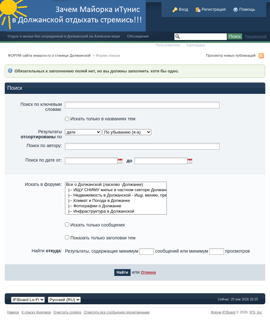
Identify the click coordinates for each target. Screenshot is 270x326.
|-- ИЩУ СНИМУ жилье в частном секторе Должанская (115, 190)
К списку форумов (36, 312)
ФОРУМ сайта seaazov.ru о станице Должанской (49, 55)
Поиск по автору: (44, 145)
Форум (216, 312)
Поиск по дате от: (43, 160)
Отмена (148, 272)
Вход (180, 9)
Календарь (195, 45)
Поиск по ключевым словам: (41, 107)
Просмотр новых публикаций (230, 55)
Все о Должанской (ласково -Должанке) (115, 184)
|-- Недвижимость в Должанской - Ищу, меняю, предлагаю (115, 195)
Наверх (13, 312)
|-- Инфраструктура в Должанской (115, 211)
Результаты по (41, 134)
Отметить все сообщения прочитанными (117, 312)
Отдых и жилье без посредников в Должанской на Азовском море (64, 36)
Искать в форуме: (43, 184)
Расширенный (256, 36)
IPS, (255, 312)
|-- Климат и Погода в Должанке (115, 200)
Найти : (47, 250)
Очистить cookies (67, 312)
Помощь (244, 9)
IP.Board (229, 312)
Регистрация (211, 9)
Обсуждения (138, 36)
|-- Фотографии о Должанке (115, 206)
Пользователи (168, 45)
